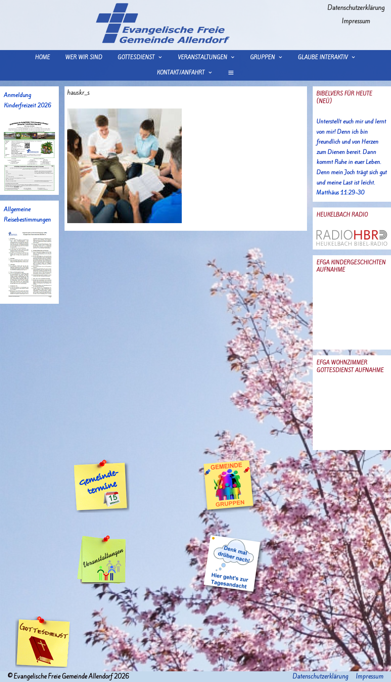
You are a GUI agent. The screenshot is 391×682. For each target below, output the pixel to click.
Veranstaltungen (210, 57)
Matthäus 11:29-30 (340, 192)
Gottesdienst (144, 57)
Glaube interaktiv (330, 57)
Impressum (356, 21)
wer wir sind (83, 57)
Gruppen (270, 57)
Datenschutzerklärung (356, 7)
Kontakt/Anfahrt (188, 73)
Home (42, 57)
